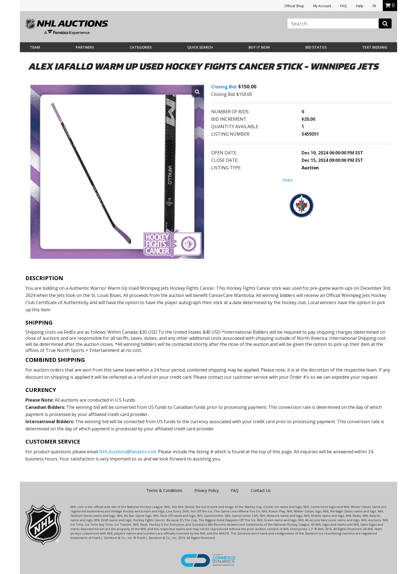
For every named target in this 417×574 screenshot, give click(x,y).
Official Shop (294, 6)
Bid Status (316, 47)
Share (288, 180)
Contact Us (261, 490)
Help (359, 6)
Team (35, 47)
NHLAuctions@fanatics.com (127, 452)
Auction (310, 168)
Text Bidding (374, 47)
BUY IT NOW (259, 47)
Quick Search (200, 47)
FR (374, 6)
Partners (85, 47)
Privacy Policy (206, 490)
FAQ (343, 6)
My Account (322, 6)
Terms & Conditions (164, 490)
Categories (141, 47)
